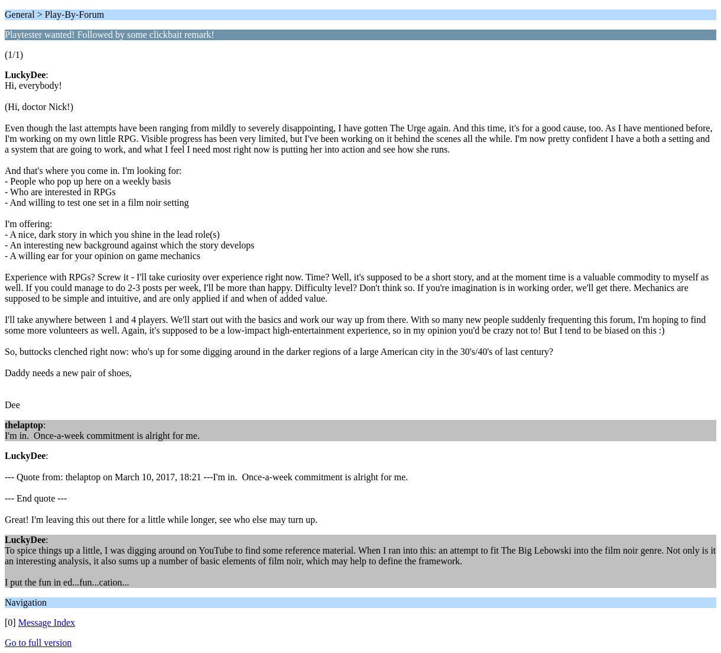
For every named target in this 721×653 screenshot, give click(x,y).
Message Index (46, 623)
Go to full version (38, 643)
